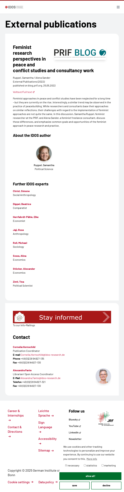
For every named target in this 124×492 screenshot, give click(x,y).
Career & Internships (16, 415)
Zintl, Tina (18, 281)
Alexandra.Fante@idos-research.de (40, 377)
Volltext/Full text (24, 91)
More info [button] (92, 458)
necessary (72, 465)
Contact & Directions (15, 431)
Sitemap (46, 450)
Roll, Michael (20, 242)
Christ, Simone (21, 190)
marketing (109, 465)
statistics (90, 465)
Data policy (47, 482)
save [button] (74, 485)
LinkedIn (75, 432)
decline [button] (106, 485)
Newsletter (75, 438)
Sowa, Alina (19, 255)
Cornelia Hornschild (24, 346)
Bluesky (74, 419)
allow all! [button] (90, 476)
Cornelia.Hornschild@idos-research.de (43, 354)
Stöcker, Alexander (24, 268)
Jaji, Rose (18, 229)
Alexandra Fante (22, 370)
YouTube (75, 425)
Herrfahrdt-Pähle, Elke (26, 216)
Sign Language (45, 426)
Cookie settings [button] (20, 482)
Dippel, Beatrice (22, 203)
